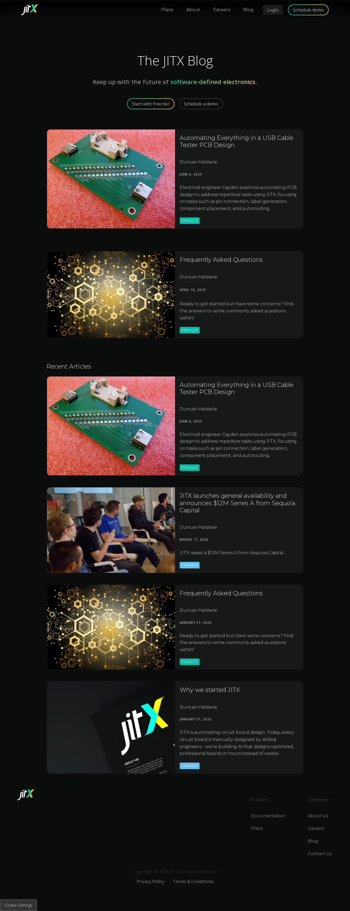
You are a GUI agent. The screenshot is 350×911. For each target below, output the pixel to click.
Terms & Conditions (193, 881)
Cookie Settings (18, 905)
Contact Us (320, 853)
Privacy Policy (150, 881)
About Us (318, 815)
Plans (257, 828)
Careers (316, 828)
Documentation (268, 815)
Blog (313, 841)
